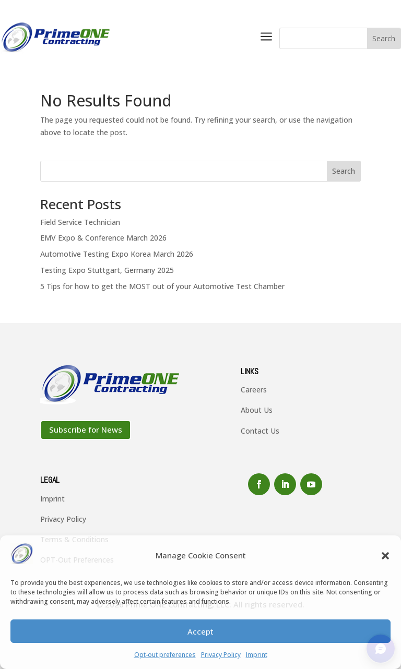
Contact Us (260, 431)
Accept (200, 631)
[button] (385, 556)
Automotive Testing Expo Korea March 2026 (116, 254)
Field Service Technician (80, 222)
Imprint (256, 654)
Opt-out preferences (165, 654)
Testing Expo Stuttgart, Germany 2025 (107, 270)
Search (343, 171)
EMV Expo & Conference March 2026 (103, 238)
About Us (257, 410)
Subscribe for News (85, 429)
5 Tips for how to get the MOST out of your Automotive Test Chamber (162, 286)
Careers (254, 390)
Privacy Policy (221, 654)
